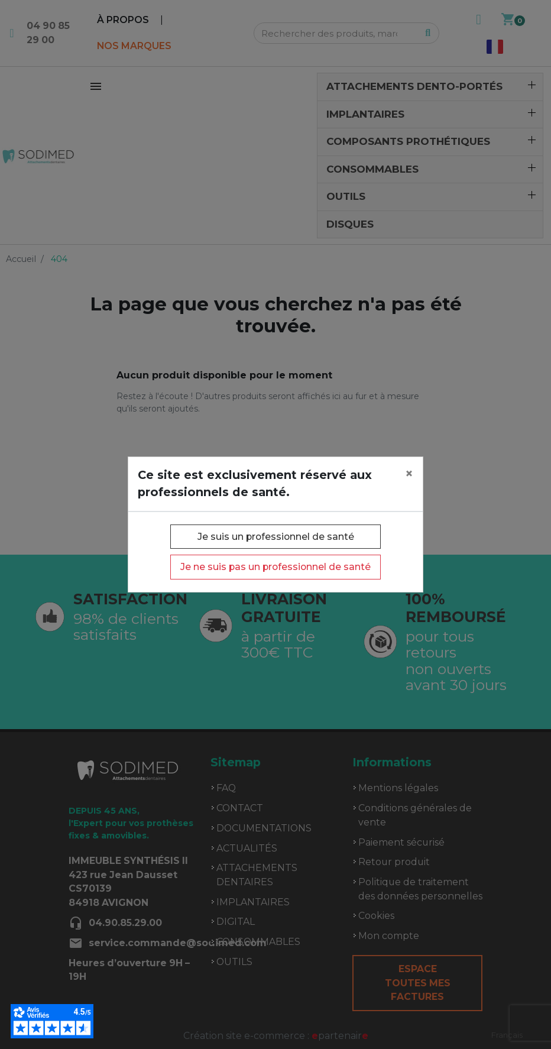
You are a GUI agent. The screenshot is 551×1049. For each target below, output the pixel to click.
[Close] (409, 473)
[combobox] (507, 1035)
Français (507, 1035)
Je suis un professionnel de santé (275, 536)
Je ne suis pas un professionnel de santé (275, 566)
